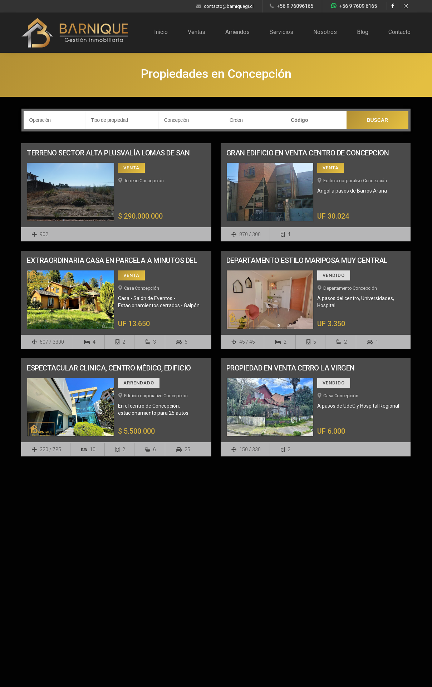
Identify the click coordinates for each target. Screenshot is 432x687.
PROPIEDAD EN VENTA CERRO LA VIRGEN (290, 368)
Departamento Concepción (350, 288)
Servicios (281, 32)
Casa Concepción (141, 288)
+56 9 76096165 (295, 6)
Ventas (196, 32)
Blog (362, 32)
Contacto (399, 32)
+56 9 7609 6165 (358, 6)
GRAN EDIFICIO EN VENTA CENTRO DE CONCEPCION (307, 153)
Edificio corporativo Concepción (355, 180)
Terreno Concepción (144, 180)
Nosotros (325, 32)
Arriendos (237, 32)
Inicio (161, 32)
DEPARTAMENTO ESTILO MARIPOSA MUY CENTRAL (307, 260)
